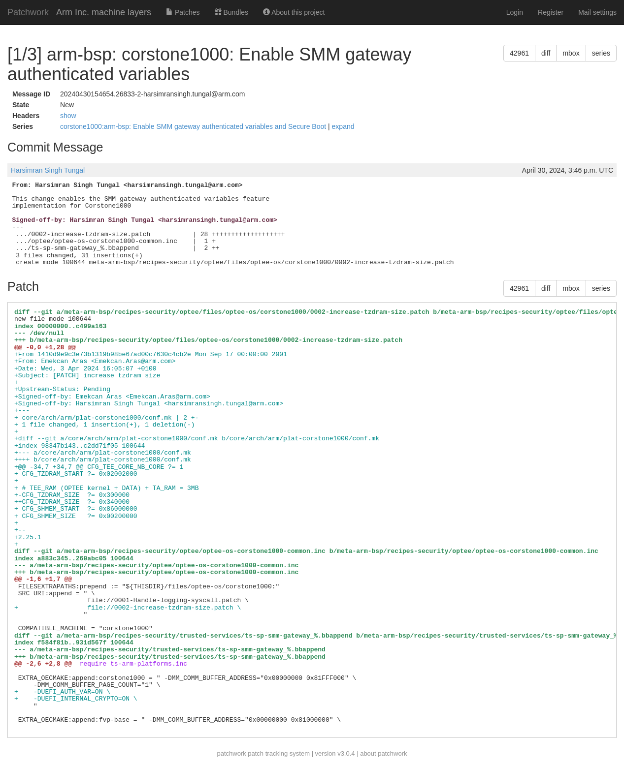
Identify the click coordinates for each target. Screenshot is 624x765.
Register (550, 12)
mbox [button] (570, 53)
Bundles (231, 12)
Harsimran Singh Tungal (48, 170)
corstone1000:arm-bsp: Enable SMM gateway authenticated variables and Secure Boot (194, 126)
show (68, 116)
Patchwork (28, 12)
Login (514, 12)
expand (343, 126)
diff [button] (545, 53)
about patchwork (383, 753)
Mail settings (597, 12)
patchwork (231, 753)
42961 (519, 53)
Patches (182, 12)
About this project (294, 12)
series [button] (601, 53)
